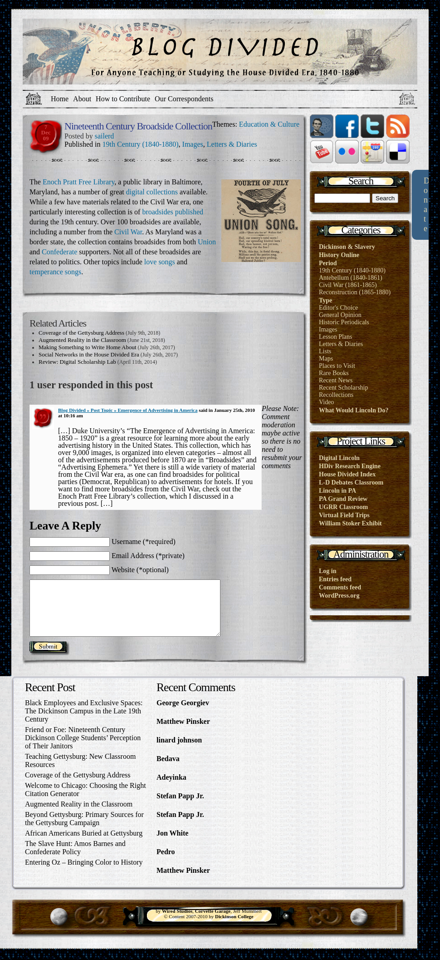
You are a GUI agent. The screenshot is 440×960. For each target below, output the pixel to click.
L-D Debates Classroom (351, 482)
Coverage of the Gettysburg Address (81, 332)
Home (59, 99)
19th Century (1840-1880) (141, 144)
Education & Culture (269, 124)
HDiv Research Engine (350, 466)
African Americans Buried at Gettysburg (83, 844)
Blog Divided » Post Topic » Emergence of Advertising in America (127, 410)
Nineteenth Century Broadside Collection (138, 126)
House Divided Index (347, 474)
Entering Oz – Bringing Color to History (84, 873)
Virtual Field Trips (344, 515)
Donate (427, 204)
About (82, 99)
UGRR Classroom (343, 507)
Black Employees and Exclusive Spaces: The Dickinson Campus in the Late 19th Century (83, 722)
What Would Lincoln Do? (353, 410)
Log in (328, 571)
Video (326, 402)
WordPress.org (339, 595)
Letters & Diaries (232, 144)
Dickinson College (234, 927)
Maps (326, 358)
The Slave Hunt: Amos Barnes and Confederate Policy (75, 858)
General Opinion (340, 315)
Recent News (335, 380)
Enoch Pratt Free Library (78, 182)
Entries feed (335, 579)
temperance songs (55, 272)
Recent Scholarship (343, 387)
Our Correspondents (184, 99)
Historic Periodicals (344, 322)
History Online (339, 255)
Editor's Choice (338, 307)
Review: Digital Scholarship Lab (77, 361)
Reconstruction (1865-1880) (355, 292)
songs (166, 262)
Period (328, 263)
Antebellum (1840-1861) (350, 277)
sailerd (104, 136)
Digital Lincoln (339, 458)
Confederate (60, 252)
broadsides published (172, 212)
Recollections (336, 394)
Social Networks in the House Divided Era (89, 354)
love (151, 262)
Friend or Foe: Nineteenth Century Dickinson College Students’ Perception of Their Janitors (83, 749)
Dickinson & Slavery (347, 246)
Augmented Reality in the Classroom (82, 339)
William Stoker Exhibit (350, 523)
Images (192, 144)
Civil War (128, 232)
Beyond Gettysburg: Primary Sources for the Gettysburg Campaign (84, 829)
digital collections (152, 192)
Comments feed (340, 587)
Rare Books (334, 373)
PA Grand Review (343, 498)
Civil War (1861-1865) (348, 285)
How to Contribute (123, 99)
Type (325, 300)
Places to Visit (337, 365)
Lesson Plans (335, 336)
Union (207, 242)
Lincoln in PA (337, 490)
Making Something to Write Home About (88, 347)
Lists (325, 351)
